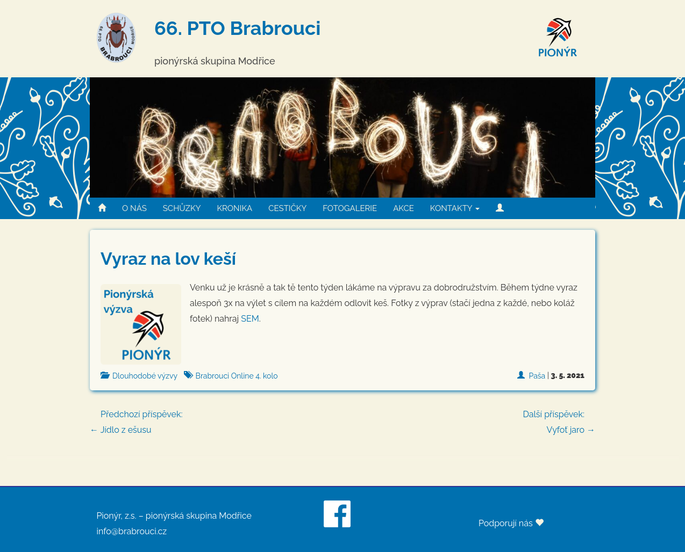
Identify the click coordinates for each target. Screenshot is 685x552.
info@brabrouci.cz (131, 531)
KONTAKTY (455, 208)
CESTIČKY (287, 208)
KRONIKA (234, 208)
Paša (537, 376)
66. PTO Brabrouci (237, 28)
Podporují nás (511, 523)
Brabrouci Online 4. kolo (237, 376)
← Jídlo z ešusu (342, 420)
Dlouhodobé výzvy (144, 376)
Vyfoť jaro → (559, 420)
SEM (250, 319)
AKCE (403, 208)
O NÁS (134, 208)
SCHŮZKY (182, 208)
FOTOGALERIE (350, 208)
